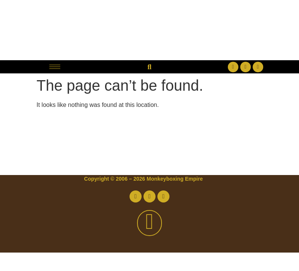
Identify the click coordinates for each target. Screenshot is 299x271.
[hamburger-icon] (54, 67)
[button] (149, 66)
